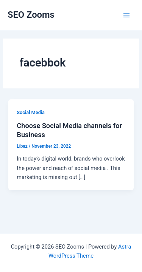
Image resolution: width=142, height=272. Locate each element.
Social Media (31, 112)
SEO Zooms (31, 14)
